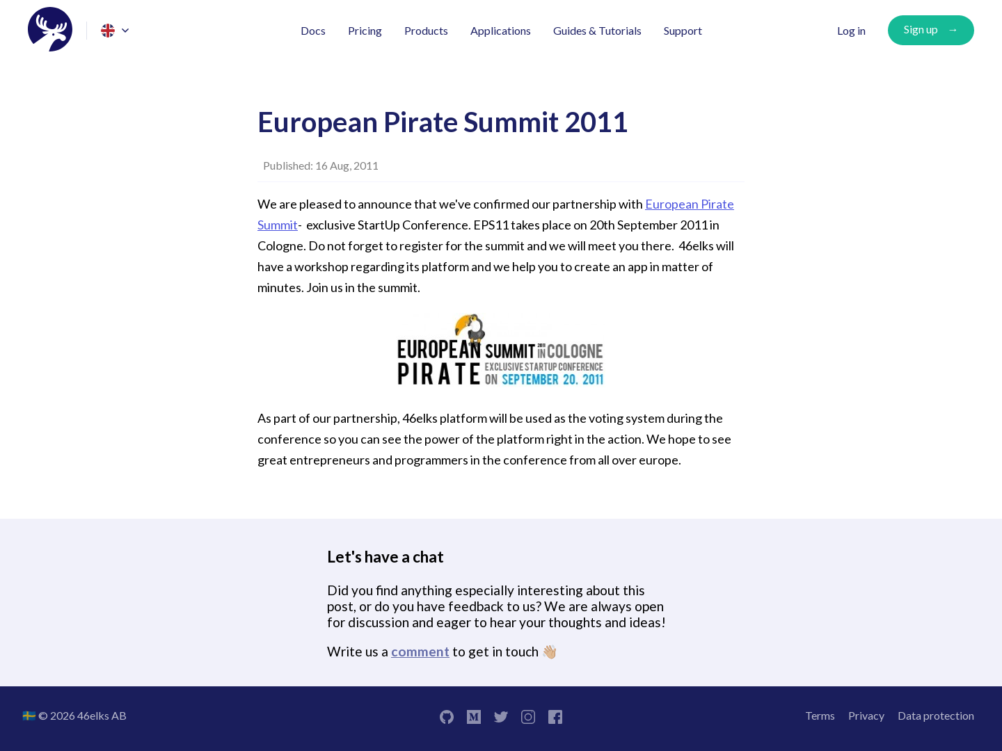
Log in (851, 30)
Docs (313, 30)
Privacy (866, 715)
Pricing (365, 30)
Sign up (921, 28)
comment (420, 651)
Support (683, 30)
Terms (820, 715)
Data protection (936, 715)
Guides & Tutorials (597, 30)
